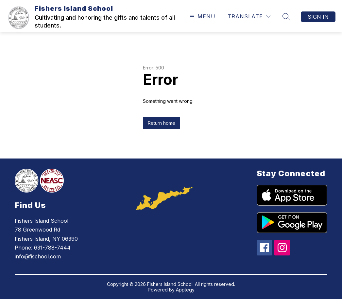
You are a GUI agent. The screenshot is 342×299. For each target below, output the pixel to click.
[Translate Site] (249, 16)
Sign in (318, 16)
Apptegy (185, 289)
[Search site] (286, 17)
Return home (161, 123)
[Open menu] (201, 16)
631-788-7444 (52, 247)
